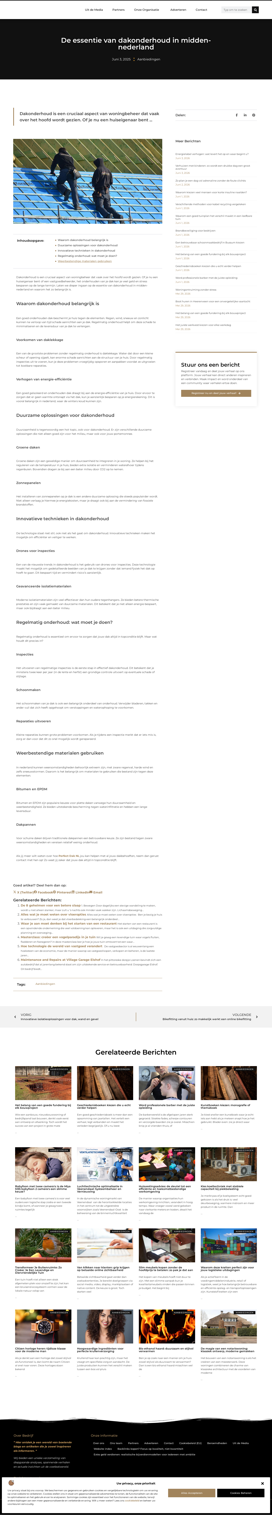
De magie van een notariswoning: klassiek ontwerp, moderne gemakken (227, 1350)
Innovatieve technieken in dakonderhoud (86, 250)
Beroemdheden (217, 1443)
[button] (262, 1483)
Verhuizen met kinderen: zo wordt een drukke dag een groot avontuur (212, 167)
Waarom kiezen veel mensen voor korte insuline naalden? (211, 192)
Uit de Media (94, 10)
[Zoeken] (255, 9)
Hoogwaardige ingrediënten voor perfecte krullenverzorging (100, 1350)
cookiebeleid (132, 1500)
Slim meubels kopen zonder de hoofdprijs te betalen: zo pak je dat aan (166, 1269)
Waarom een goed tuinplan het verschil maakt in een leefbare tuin (213, 217)
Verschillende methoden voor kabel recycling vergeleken (210, 204)
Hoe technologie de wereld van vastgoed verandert (61, 946)
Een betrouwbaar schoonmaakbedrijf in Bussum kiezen (209, 242)
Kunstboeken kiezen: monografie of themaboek (225, 1106)
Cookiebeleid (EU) (190, 1443)
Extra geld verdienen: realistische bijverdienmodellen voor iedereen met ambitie (144, 1454)
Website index (103, 1448)
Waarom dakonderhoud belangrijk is (83, 240)
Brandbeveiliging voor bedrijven (195, 230)
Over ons (98, 1443)
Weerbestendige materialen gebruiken (85, 261)
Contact (201, 10)
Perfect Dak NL (69, 856)
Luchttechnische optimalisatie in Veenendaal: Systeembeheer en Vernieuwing (100, 1189)
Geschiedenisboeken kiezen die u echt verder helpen (208, 266)
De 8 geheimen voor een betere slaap (51, 905)
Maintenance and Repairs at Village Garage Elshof (60, 960)
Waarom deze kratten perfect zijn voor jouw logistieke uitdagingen (227, 1269)
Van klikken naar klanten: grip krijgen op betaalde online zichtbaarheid (103, 1269)
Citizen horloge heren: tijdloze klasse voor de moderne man (40, 1350)
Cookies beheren (241, 1492)
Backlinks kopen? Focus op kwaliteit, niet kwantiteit (150, 1448)
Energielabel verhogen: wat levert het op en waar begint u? (212, 153)
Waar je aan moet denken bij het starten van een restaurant (69, 923)
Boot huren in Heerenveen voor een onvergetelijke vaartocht (212, 301)
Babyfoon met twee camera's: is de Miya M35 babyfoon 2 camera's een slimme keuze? (43, 1189)
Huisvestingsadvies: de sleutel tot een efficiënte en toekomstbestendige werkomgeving (165, 1189)
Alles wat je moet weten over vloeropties (53, 914)
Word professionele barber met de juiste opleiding (206, 277)
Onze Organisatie (147, 10)
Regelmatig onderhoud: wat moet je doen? (87, 256)
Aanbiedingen (148, 59)
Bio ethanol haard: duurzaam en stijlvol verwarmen (166, 1350)
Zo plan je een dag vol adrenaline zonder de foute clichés (210, 180)
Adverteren (178, 10)
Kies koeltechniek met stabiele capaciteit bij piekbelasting (222, 1188)
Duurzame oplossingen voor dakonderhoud (88, 245)
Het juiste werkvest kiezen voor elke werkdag (203, 324)
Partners (118, 10)
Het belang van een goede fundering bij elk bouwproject (210, 254)
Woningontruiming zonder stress (195, 289)
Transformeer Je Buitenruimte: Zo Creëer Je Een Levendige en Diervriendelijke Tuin (38, 1270)
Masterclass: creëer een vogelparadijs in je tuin (58, 937)
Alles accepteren (191, 1492)
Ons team (116, 1443)
